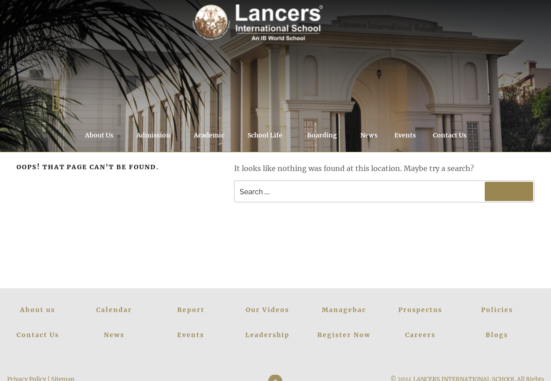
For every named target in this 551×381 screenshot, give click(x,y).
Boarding (326, 135)
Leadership (267, 335)
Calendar (114, 310)
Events (405, 135)
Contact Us (449, 135)
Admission (158, 135)
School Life (269, 135)
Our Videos (267, 310)
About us (37, 310)
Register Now (344, 335)
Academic (213, 135)
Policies (497, 310)
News (368, 135)
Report (191, 310)
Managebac (344, 310)
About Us (103, 135)
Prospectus (420, 310)
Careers (420, 335)
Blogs (497, 335)
